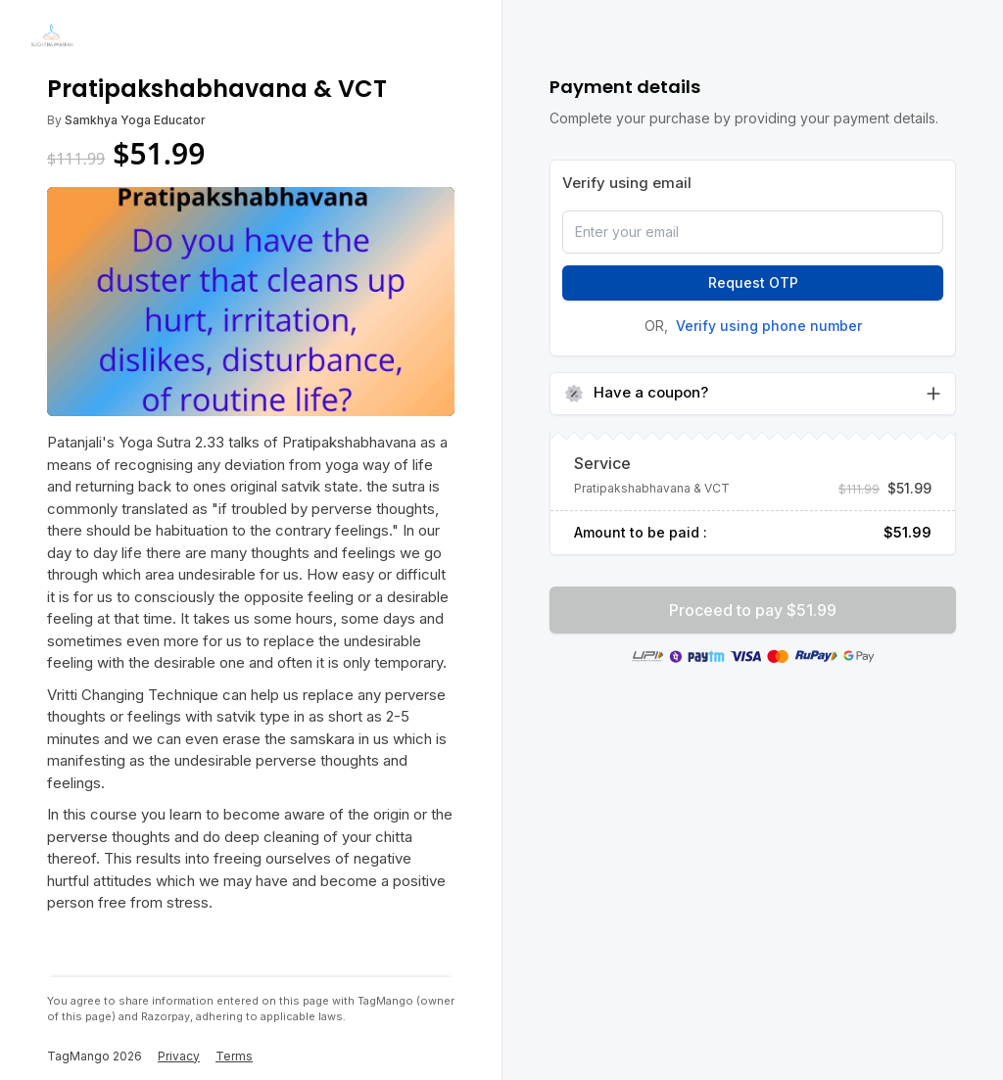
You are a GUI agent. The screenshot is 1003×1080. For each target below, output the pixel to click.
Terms (234, 1056)
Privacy (179, 1056)
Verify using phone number (769, 325)
